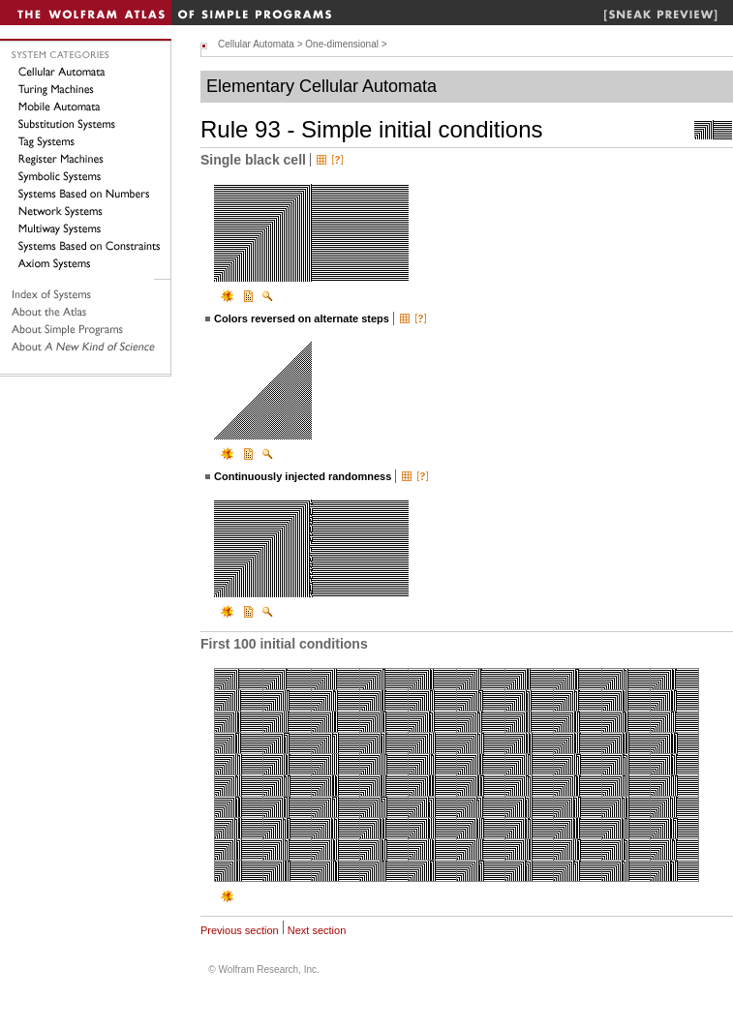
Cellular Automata (256, 44)
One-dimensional (342, 44)
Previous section (239, 930)
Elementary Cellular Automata (321, 86)
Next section (317, 930)
